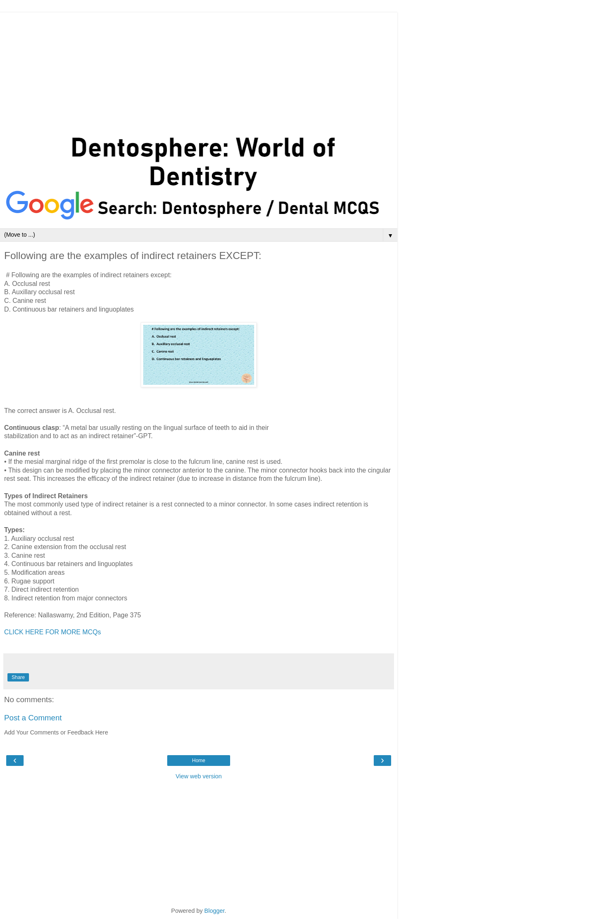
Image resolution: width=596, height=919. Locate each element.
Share (18, 677)
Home (198, 760)
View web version (198, 776)
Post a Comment (33, 717)
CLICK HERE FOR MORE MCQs (52, 632)
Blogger (214, 910)
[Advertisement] (198, 70)
